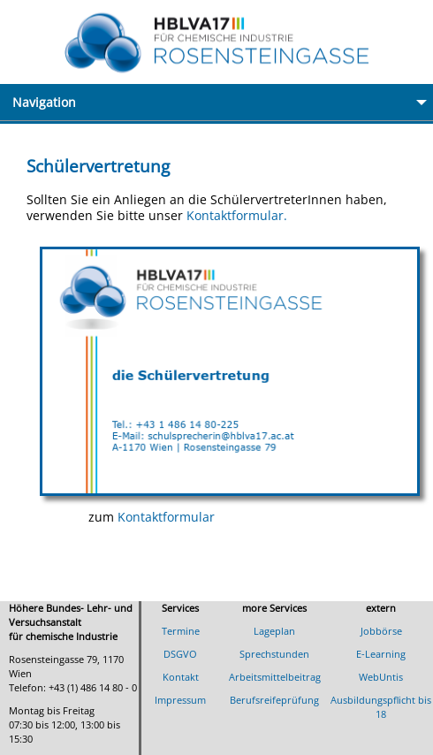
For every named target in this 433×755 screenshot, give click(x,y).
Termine (181, 630)
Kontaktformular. (236, 215)
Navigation (222, 102)
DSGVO (180, 653)
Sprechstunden (274, 653)
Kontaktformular (166, 516)
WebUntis (381, 676)
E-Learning (381, 653)
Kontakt (181, 676)
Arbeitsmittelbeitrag (275, 676)
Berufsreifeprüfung (274, 699)
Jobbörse (381, 630)
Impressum (180, 699)
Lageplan (274, 630)
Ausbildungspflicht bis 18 (380, 707)
